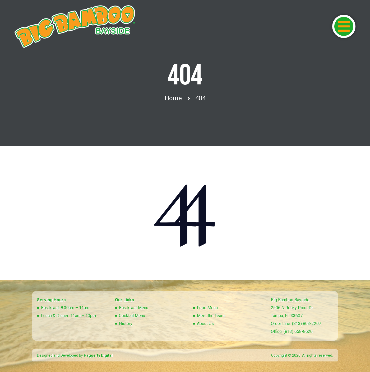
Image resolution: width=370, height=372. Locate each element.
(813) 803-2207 (306, 323)
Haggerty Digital (98, 355)
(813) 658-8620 (298, 331)
